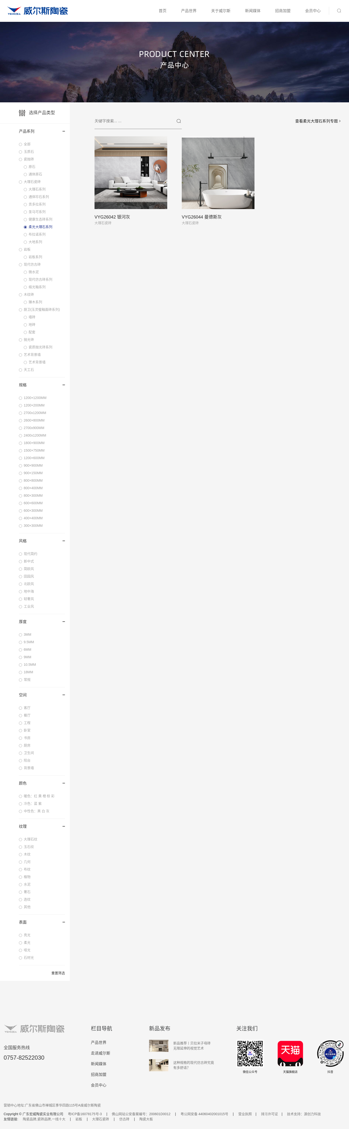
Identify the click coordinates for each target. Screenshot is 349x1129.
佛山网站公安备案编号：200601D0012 (141, 1114)
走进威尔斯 (100, 1053)
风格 (42, 541)
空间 (42, 695)
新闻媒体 (253, 11)
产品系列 (42, 131)
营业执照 (245, 1114)
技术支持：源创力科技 (304, 1114)
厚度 (42, 622)
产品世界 (189, 11)
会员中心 (313, 11)
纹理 (42, 826)
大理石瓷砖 (100, 1119)
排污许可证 (269, 1114)
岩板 (78, 1119)
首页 (163, 11)
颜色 (42, 783)
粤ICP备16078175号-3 (85, 1114)
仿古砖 (124, 1119)
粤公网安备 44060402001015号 (204, 1114)
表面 (42, 922)
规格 (42, 385)
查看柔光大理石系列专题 (318, 121)
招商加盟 (283, 11)
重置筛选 (58, 973)
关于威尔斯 (220, 11)
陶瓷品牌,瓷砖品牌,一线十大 (44, 1119)
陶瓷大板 (146, 1119)
